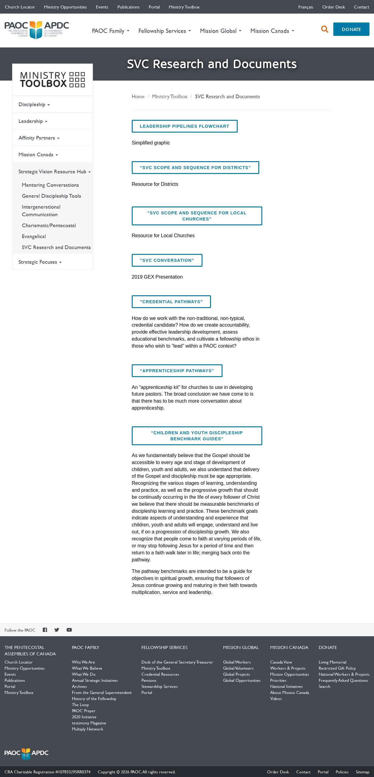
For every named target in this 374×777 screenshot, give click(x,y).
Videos (276, 698)
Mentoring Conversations (50, 185)
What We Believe (87, 668)
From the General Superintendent (102, 692)
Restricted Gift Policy (337, 668)
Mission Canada (38, 154)
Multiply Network (87, 728)
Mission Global (241, 647)
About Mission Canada (289, 692)
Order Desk (333, 6)
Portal (154, 6)
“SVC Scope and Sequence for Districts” (195, 167)
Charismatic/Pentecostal (49, 225)
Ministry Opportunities (65, 6)
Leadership (33, 121)
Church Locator (20, 6)
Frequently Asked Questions (343, 680)
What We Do (84, 674)
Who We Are (83, 661)
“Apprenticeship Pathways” (177, 370)
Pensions (148, 680)
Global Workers (237, 661)
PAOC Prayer (84, 710)
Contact (361, 6)
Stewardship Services (159, 686)
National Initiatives (286, 686)
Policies (342, 771)
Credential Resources (160, 674)
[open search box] (325, 29)
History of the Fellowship (94, 698)
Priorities (278, 680)
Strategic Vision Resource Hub (55, 171)
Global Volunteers (238, 668)
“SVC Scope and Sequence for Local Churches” (196, 215)
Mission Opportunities (289, 674)
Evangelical (34, 236)
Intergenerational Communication (41, 210)
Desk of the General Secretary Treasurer (177, 661)
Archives (79, 686)
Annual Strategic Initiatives (95, 680)
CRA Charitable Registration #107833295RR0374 (47, 771)
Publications (128, 6)
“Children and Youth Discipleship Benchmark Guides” (197, 435)
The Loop (80, 704)
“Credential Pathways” (171, 301)
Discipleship (34, 104)
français (305, 6)
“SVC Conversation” (167, 260)
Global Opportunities (241, 680)
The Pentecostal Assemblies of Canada (37, 30)
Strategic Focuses (40, 261)
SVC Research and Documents (56, 247)
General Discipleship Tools (51, 196)
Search (324, 686)
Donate (351, 29)
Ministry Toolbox (184, 6)
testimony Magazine (89, 722)
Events (102, 6)
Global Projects (236, 674)
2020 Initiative (84, 716)
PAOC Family (85, 647)
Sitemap (362, 771)
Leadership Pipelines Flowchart (184, 126)
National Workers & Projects (344, 674)
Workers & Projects (287, 668)
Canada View (281, 661)
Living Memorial (332, 661)
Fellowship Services (164, 647)
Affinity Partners (39, 137)
